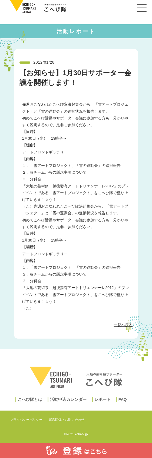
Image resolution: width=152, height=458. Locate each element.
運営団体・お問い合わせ (66, 420)
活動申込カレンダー (68, 405)
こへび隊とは (30, 405)
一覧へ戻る (123, 325)
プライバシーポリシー (26, 420)
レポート (102, 405)
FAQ (122, 405)
